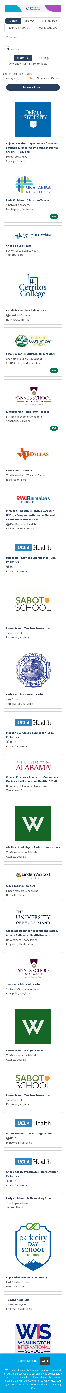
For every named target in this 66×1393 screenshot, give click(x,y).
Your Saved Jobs (47, 27)
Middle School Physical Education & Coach (33, 847)
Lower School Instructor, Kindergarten (30, 354)
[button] (43, 58)
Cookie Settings (27, 1360)
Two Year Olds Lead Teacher (24, 984)
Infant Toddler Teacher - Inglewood (29, 1133)
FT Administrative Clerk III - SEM (26, 310)
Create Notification (48, 78)
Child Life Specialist (18, 245)
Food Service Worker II (20, 470)
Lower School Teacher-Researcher (28, 628)
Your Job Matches (19, 27)
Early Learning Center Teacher (25, 694)
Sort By (9, 78)
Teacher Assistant (17, 1299)
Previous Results (33, 87)
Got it (45, 1360)
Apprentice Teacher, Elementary (26, 1277)
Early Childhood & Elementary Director (30, 1198)
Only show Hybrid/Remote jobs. (28, 63)
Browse (29, 21)
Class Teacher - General (21, 886)
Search (13, 21)
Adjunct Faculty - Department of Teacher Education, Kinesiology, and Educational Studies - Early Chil (32, 148)
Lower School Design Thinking (25, 1050)
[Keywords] (33, 37)
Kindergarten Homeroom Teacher (27, 411)
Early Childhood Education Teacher (28, 200)
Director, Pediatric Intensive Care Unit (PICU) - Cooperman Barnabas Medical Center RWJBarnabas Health (30, 515)
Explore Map (49, 21)
